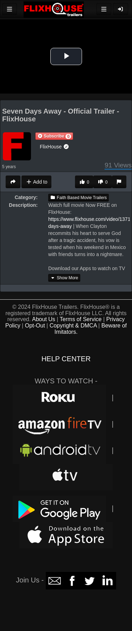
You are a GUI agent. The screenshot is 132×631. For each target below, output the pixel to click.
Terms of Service (81, 319)
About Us (43, 319)
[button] (54, 136)
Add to (36, 182)
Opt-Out (35, 326)
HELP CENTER (66, 359)
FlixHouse (54, 146)
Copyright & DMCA (73, 326)
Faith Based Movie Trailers (78, 197)
